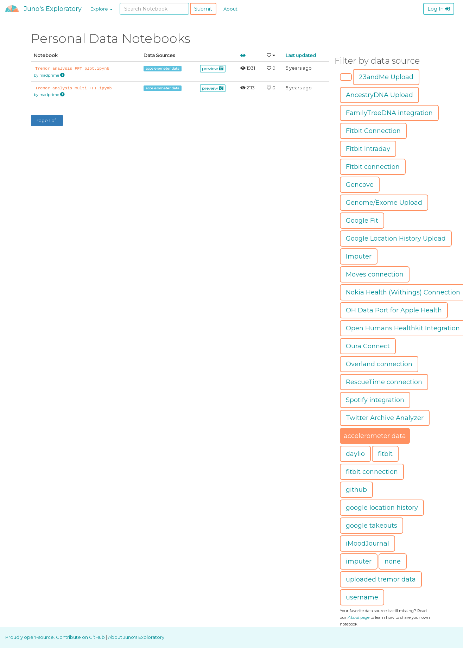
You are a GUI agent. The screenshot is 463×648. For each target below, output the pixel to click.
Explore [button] (101, 9)
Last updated (301, 55)
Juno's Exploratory (53, 9)
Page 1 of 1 (47, 120)
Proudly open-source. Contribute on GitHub (55, 637)
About (230, 9)
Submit (203, 9)
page (358, 617)
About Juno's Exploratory (136, 637)
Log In (438, 9)
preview (212, 68)
